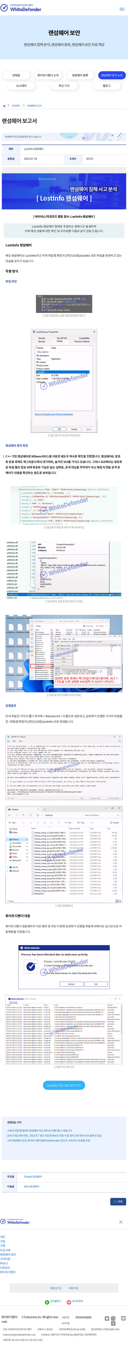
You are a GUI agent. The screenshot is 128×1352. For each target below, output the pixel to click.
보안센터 (16, 105)
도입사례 (5, 1250)
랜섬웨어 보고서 (34, 105)
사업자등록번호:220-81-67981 (71, 1329)
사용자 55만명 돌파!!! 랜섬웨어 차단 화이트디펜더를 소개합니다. (39, 1130)
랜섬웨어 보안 (8, 1254)
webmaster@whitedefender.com (19, 1334)
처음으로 (4, 106)
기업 (2, 1241)
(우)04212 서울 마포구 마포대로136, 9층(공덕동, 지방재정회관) (68, 1334)
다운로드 (5, 1268)
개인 (2, 1237)
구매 (2, 1246)
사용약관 (65, 1317)
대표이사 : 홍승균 (45, 1329)
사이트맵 (65, 1323)
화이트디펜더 (7, 1272)
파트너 (4, 1263)
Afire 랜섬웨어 (31, 1186)
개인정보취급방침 (83, 1317)
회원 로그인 (56, 1288)
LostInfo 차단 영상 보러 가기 (64, 1085)
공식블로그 (53, 1301)
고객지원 (5, 1259)
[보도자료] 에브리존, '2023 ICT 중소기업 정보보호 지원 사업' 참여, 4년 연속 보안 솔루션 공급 (54, 1135)
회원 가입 (73, 1288)
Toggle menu (122, 9)
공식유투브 (75, 1301)
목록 (120, 1201)
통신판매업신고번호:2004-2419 (105, 1329)
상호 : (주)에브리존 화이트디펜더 (17, 1329)
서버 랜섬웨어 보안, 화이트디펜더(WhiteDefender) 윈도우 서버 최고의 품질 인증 (48, 1140)
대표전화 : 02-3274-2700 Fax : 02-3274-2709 (22, 1340)
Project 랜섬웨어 (33, 1176)
